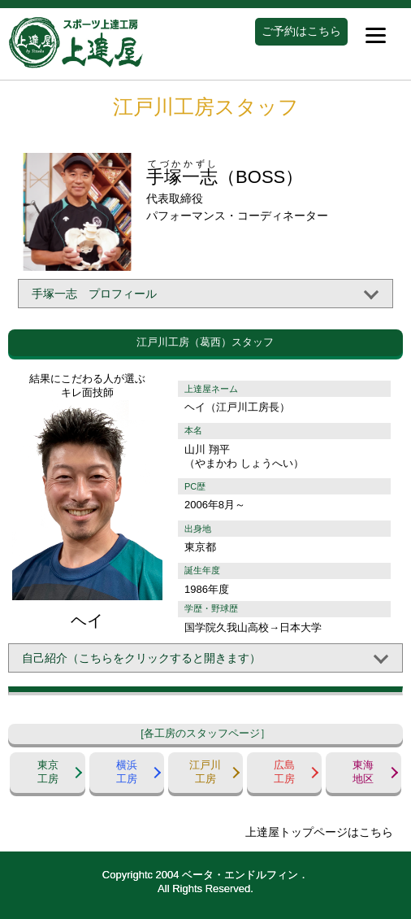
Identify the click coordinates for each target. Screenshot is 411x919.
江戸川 (205, 772)
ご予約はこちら (301, 30)
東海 (363, 772)
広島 (284, 772)
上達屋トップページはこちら (319, 831)
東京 (47, 772)
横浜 (127, 772)
